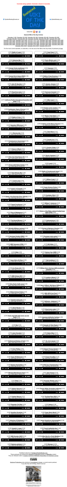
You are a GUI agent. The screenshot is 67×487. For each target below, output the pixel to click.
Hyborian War (17, 60)
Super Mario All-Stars (16, 260)
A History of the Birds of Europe (50, 123)
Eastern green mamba (50, 108)
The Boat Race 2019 (50, 396)
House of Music (16, 149)
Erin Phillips (16, 349)
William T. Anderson (50, 203)
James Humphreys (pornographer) (50, 420)
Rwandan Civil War (16, 404)
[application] (16, 56)
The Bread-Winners (16, 220)
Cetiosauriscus (50, 220)
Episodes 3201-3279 (45, 46)
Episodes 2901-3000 (57, 44)
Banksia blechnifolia (17, 364)
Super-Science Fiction (50, 187)
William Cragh (50, 179)
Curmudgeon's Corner (36, 462)
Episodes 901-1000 (54, 39)
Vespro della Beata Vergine (17, 165)
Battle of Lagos (16, 52)
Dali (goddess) (50, 260)
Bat (17, 325)
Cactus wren (16, 180)
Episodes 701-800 (33, 39)
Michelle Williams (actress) (17, 228)
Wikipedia (49, 454)
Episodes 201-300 (33, 37)
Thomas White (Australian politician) (50, 388)
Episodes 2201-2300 (33, 43)
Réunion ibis (16, 133)
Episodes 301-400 (43, 37)
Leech (50, 163)
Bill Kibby (51, 244)
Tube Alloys (50, 131)
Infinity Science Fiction (16, 292)
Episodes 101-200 (22, 37)
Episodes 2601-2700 (21, 44)
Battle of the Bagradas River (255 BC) (17, 196)
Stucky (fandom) (50, 155)
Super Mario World (50, 412)
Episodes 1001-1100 (9, 40)
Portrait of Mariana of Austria (50, 228)
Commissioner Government (17, 141)
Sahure (50, 404)
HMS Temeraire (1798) (16, 244)
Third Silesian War (16, 172)
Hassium (50, 68)
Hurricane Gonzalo (50, 92)
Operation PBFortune (16, 125)
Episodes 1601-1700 (21, 41)
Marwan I (50, 444)
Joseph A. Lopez (17, 428)
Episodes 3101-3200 (33, 46)
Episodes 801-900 (44, 39)
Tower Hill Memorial (17, 357)
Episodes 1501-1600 (9, 41)
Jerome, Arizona (50, 84)
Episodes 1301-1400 (45, 40)
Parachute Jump (17, 92)
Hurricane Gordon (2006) (16, 236)
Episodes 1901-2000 (57, 41)
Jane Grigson (51, 372)
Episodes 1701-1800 (33, 41)
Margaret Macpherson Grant (16, 372)
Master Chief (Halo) (50, 115)
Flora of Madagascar (17, 212)
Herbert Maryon (16, 396)
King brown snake (50, 309)
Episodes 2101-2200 (21, 43)
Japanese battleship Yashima (50, 317)
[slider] (29, 55)
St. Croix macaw (50, 341)
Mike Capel (50, 100)
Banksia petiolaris (16, 444)
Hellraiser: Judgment (50, 301)
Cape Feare (50, 52)
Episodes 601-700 (22, 39)
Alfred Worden (16, 307)
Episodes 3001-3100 (21, 46)
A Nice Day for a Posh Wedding (50, 436)
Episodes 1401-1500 (57, 40)
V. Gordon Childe (51, 147)
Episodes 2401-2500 (57, 43)
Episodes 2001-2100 (9, 43)
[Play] (3, 56)
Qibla (16, 252)
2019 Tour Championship (50, 364)
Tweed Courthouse (16, 204)
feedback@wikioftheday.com (39, 453)
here (61, 48)
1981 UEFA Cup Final (50, 293)
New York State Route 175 (16, 157)
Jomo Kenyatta (16, 333)
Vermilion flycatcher (17, 412)
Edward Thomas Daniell (51, 349)
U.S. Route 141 (16, 268)
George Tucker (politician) (16, 68)
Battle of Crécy (16, 117)
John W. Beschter (17, 84)
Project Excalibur (51, 357)
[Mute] (25, 56)
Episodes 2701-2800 (33, 44)
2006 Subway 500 (17, 276)
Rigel (16, 380)
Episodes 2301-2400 (45, 43)
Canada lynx (50, 139)
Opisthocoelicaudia (16, 300)
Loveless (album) (51, 277)
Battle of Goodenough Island (50, 171)
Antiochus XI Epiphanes (17, 420)
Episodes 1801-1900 (45, 41)
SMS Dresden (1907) (17, 436)
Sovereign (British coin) (51, 380)
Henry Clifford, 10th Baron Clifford (51, 285)
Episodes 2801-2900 (45, 44)
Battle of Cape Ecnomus (50, 76)
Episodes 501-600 (12, 39)
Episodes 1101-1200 (21, 40)
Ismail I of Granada (16, 188)
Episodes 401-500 (54, 37)
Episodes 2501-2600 (9, 44)
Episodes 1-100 (12, 37)
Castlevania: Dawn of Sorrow (16, 109)
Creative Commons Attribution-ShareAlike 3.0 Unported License (40, 455)
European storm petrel (50, 236)
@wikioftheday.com (56, 19)
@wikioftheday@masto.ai (12, 19)
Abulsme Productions (35, 454)
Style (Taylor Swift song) (17, 284)
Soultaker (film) (50, 195)
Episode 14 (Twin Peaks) (50, 325)
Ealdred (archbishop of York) (16, 341)
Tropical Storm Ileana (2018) (17, 76)
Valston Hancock (17, 388)
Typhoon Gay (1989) (51, 252)
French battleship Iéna (50, 428)
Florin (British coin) (50, 60)
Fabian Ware (50, 333)
